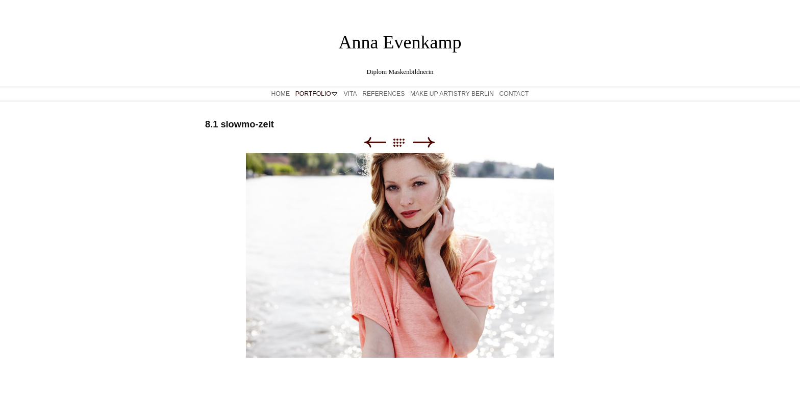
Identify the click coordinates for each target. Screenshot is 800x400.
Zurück (374, 142)
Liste (403, 142)
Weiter (423, 142)
